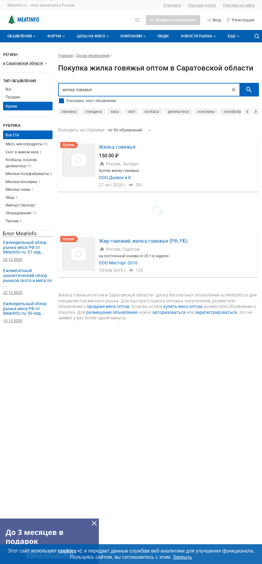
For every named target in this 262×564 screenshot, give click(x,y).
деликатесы (178, 111)
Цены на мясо (93, 36)
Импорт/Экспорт (21, 205)
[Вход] (213, 20)
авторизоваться (169, 312)
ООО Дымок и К (115, 177)
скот (132, 111)
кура (115, 111)
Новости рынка (199, 36)
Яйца (12, 197)
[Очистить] (233, 89)
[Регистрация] (240, 20)
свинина (68, 111)
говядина (93, 111)
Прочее (14, 221)
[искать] (249, 89)
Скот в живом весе (24, 152)
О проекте (172, 5)
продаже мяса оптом (108, 306)
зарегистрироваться (216, 312)
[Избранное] (137, 20)
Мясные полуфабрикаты (29, 174)
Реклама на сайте (239, 5)
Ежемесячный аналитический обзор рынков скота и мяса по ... (27, 278)
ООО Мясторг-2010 (118, 262)
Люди (162, 36)
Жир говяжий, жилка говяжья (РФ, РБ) (143, 241)
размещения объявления (111, 312)
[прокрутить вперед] (256, 112)
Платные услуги (202, 5)
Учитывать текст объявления (91, 101)
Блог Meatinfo (20, 233)
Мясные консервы (23, 182)
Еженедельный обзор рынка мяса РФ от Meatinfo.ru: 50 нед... (25, 308)
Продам (13, 97)
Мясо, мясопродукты (27, 144)
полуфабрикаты (238, 111)
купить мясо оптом (182, 306)
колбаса (152, 111)
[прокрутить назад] (247, 112)
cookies (70, 551)
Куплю (11, 106)
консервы (206, 111)
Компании (133, 36)
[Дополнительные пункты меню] (233, 36)
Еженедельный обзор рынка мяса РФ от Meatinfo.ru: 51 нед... (25, 247)
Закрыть (182, 557)
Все (8, 89)
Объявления (22, 36)
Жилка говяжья (117, 147)
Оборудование (21, 213)
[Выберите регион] (25, 63)
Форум (56, 36)
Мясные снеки (19, 189)
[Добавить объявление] (173, 20)
